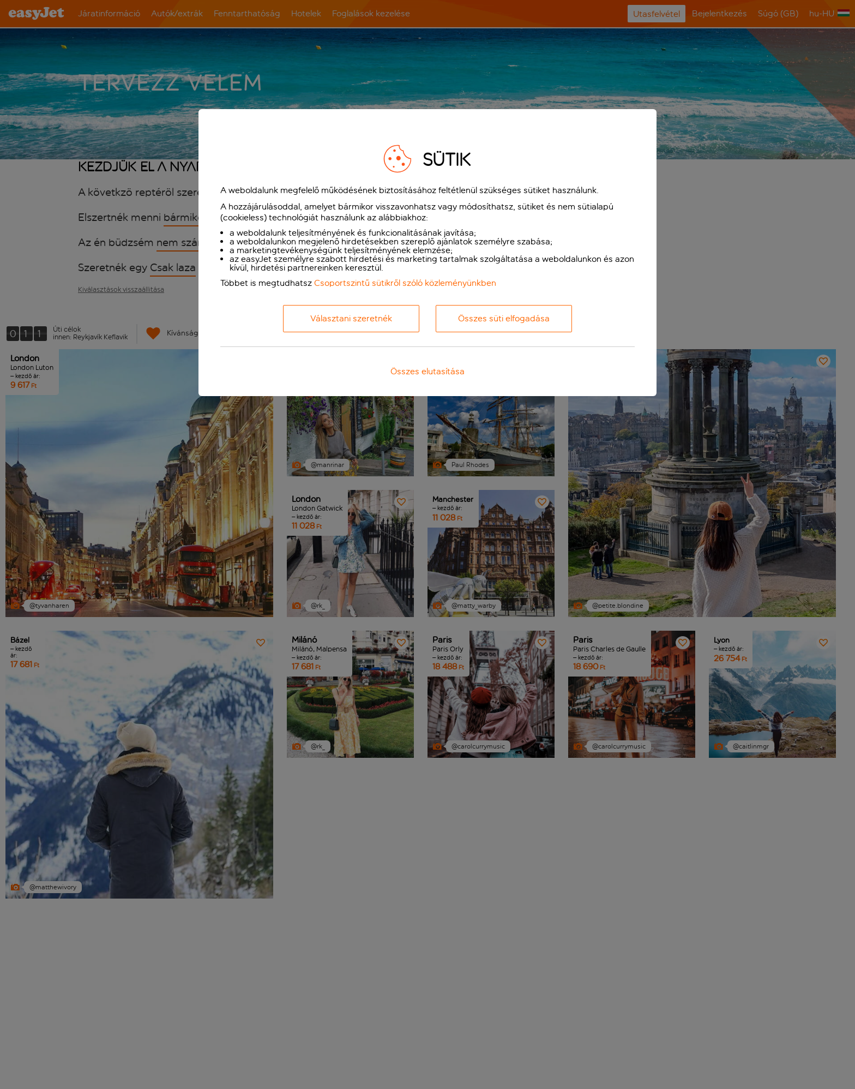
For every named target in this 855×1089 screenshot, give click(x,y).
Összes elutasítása (427, 371)
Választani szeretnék (351, 318)
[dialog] (427, 252)
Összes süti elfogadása (504, 318)
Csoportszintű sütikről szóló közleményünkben (405, 283)
